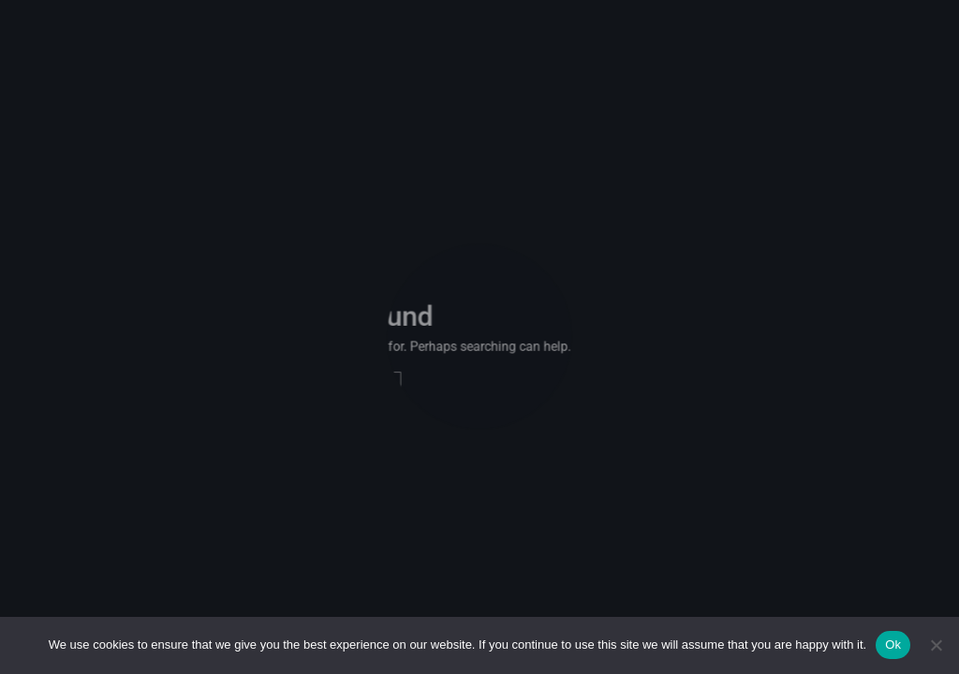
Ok (893, 644)
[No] (935, 645)
